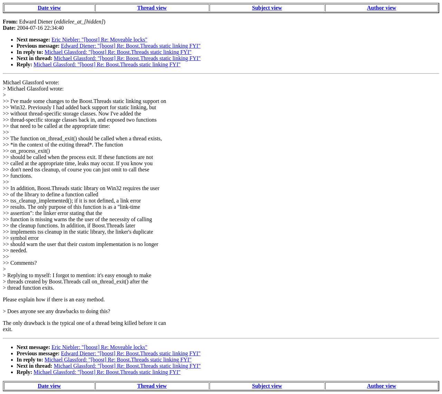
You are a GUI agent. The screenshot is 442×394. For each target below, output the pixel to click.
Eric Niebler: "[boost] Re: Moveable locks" (99, 40)
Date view (49, 8)
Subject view (267, 8)
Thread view (151, 8)
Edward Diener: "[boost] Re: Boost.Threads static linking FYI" (131, 46)
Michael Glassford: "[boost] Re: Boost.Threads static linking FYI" (118, 52)
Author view (381, 8)
